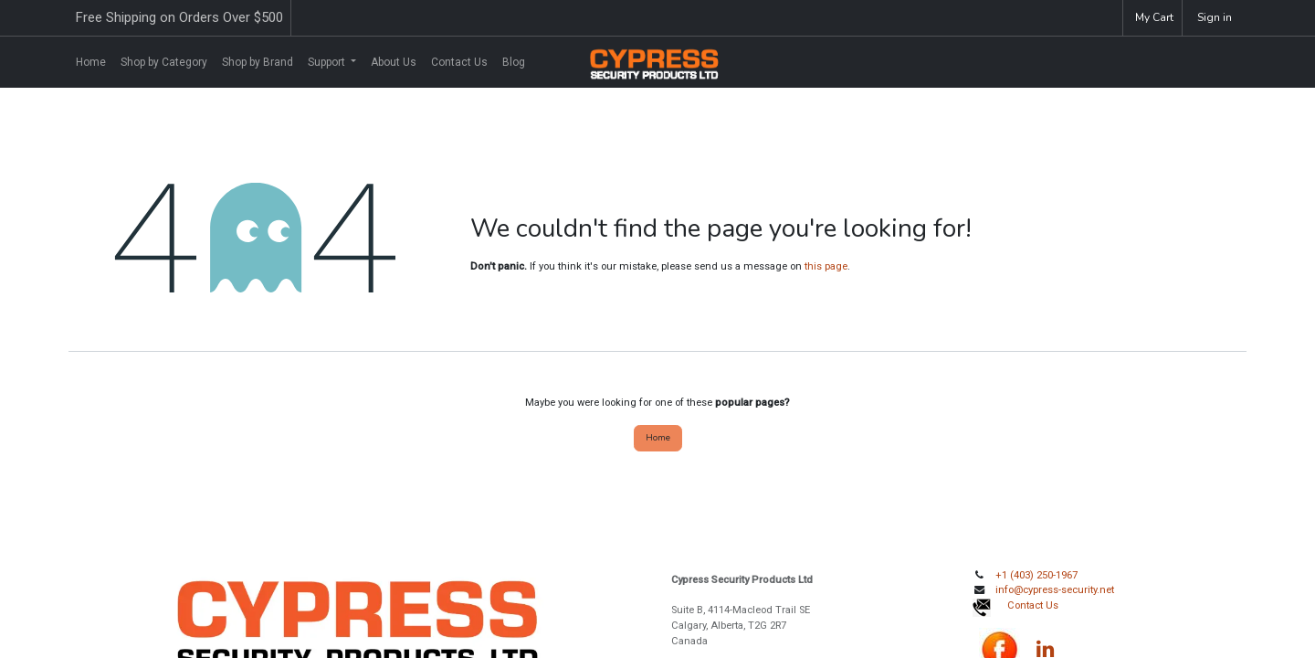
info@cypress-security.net (1054, 590)
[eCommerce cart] (1152, 18)
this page (826, 266)
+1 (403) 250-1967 (1036, 575)
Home (658, 437)
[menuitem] (90, 62)
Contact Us (1032, 605)
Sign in (1214, 17)
